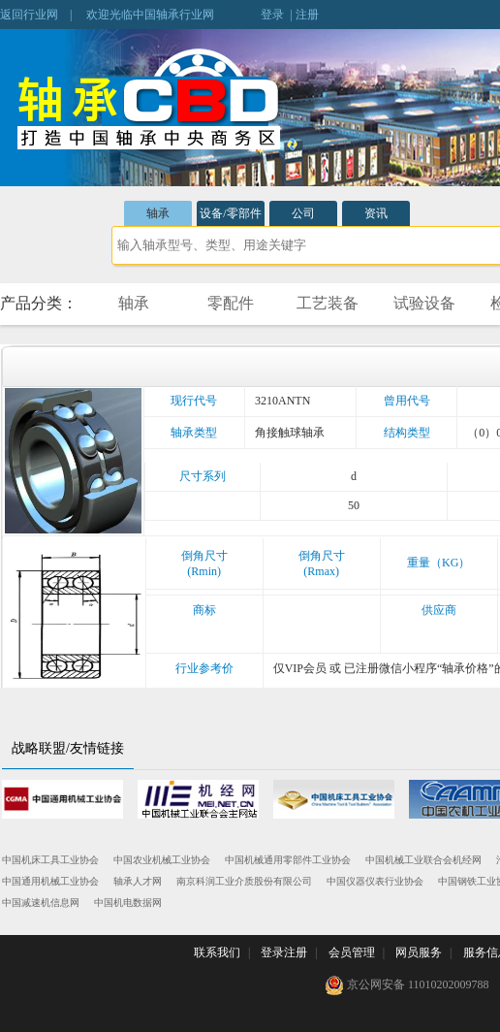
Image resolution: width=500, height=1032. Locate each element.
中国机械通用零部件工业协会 (288, 860)
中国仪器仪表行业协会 (375, 881)
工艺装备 (328, 303)
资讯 (376, 213)
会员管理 (351, 952)
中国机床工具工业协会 (50, 860)
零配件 (230, 303)
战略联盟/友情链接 (68, 748)
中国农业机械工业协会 (161, 860)
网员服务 (418, 952)
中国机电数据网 (128, 902)
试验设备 (424, 303)
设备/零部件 (230, 213)
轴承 (158, 213)
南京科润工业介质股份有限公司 (244, 881)
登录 (272, 14)
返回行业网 (29, 14)
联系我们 (217, 952)
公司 (303, 213)
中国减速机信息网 (40, 902)
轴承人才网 (137, 881)
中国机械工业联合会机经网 (423, 860)
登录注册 (284, 952)
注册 (307, 14)
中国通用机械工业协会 (50, 881)
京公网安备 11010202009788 (407, 985)
